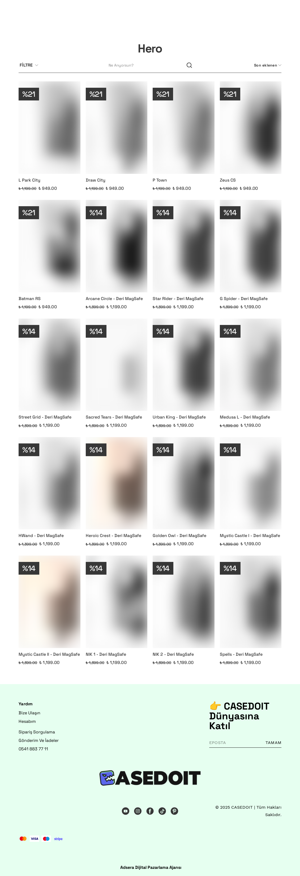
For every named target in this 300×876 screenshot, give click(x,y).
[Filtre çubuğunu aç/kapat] (31, 65)
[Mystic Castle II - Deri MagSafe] (49, 602)
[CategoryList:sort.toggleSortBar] (267, 65)
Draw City (95, 180)
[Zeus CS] (251, 127)
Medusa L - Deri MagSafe (245, 417)
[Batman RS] (49, 246)
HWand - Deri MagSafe (41, 535)
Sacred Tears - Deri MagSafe (114, 417)
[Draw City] (117, 127)
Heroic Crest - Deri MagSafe (113, 535)
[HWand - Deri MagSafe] (49, 483)
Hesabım (27, 721)
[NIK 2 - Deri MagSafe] (184, 602)
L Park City (29, 180)
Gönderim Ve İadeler (39, 740)
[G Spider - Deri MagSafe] (251, 246)
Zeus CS (228, 180)
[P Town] (184, 127)
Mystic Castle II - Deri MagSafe (49, 654)
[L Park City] (49, 127)
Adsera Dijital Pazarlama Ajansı (150, 867)
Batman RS (30, 298)
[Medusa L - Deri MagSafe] (251, 365)
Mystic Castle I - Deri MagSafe (250, 535)
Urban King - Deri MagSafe (179, 417)
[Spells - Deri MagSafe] (251, 602)
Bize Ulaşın (29, 713)
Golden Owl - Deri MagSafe (179, 535)
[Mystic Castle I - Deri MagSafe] (251, 483)
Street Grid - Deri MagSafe (45, 417)
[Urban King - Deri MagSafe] (184, 365)
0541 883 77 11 (33, 749)
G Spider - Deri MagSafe (244, 298)
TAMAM (273, 742)
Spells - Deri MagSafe (241, 654)
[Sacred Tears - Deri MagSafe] (117, 365)
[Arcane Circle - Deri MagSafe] (117, 246)
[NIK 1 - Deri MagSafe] (117, 602)
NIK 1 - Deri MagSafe (106, 654)
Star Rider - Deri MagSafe (178, 298)
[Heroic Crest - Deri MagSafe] (117, 483)
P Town (160, 180)
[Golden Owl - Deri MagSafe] (184, 483)
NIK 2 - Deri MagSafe (173, 654)
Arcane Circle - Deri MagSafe (114, 298)
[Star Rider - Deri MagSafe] (184, 246)
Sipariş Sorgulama (37, 732)
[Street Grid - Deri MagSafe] (49, 365)
